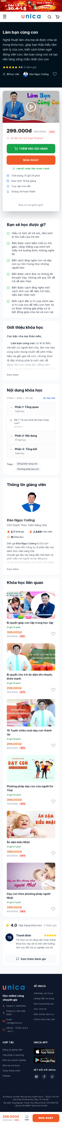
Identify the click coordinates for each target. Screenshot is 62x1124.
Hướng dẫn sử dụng (44, 998)
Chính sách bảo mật (44, 1019)
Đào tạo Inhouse (11, 1065)
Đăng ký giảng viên (12, 1049)
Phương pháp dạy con (28, 469)
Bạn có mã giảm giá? (31, 204)
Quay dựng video (11, 1070)
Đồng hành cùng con (27, 463)
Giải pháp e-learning (13, 1055)
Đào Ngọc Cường (39, 74)
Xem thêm (13, 374)
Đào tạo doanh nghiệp (14, 1060)
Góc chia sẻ (40, 1009)
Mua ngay (31, 160)
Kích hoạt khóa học (44, 1003)
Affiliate (6, 1075)
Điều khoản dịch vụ (44, 1014)
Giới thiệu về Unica (43, 993)
